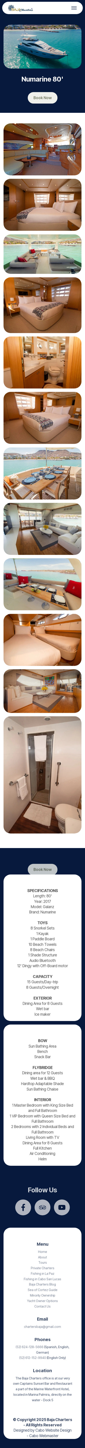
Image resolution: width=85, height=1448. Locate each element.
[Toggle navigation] (74, 8)
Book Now (42, 97)
